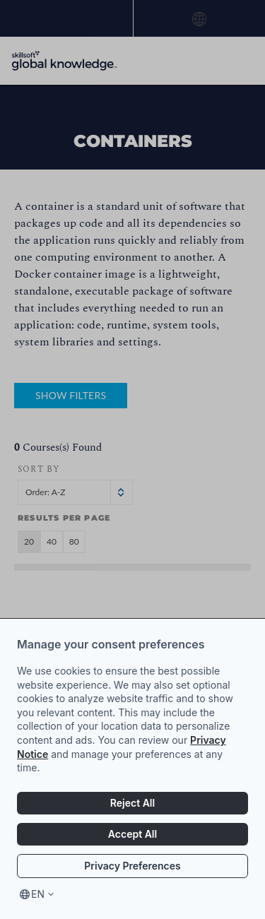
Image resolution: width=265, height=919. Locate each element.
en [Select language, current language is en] (38, 894)
